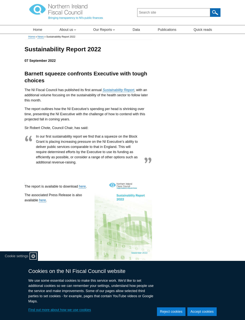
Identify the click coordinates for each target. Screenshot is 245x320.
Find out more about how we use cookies (59, 310)
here (82, 186)
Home (37, 30)
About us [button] (68, 30)
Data (136, 30)
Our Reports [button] (104, 30)
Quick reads (203, 30)
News (41, 36)
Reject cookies (171, 311)
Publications (167, 30)
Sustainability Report (118, 90)
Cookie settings (16, 256)
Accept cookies (202, 311)
